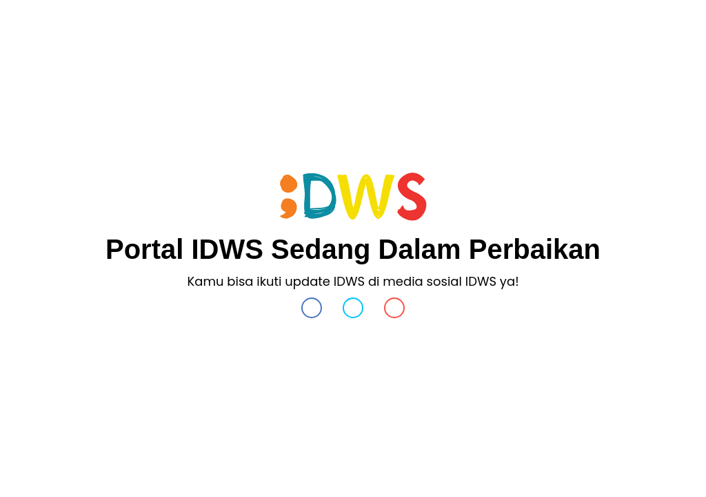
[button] (311, 311)
